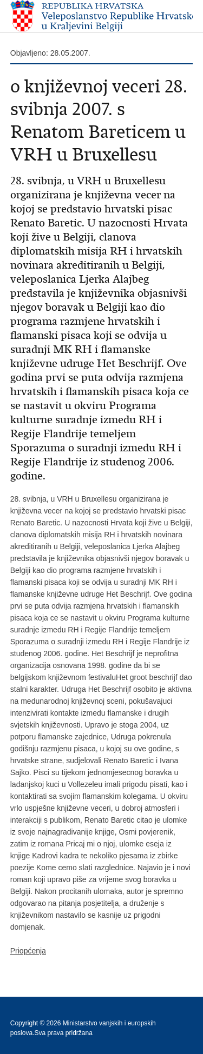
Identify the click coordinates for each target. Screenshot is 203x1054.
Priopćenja (28, 950)
